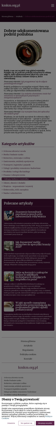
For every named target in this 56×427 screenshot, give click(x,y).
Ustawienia (11, 423)
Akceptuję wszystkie (45, 423)
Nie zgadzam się (26, 423)
